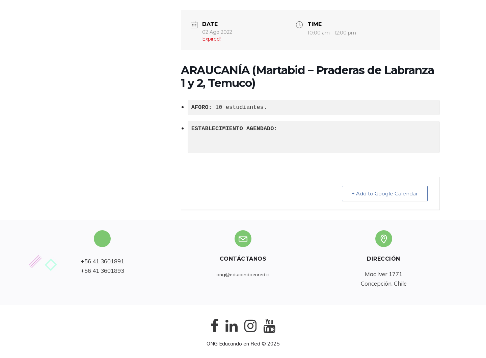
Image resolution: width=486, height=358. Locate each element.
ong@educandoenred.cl (243, 274)
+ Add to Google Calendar (385, 193)
